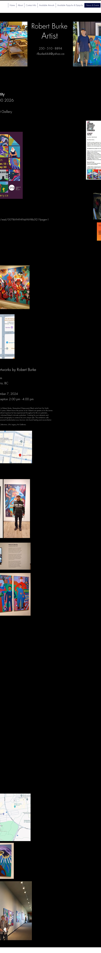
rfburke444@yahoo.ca (50, 54)
